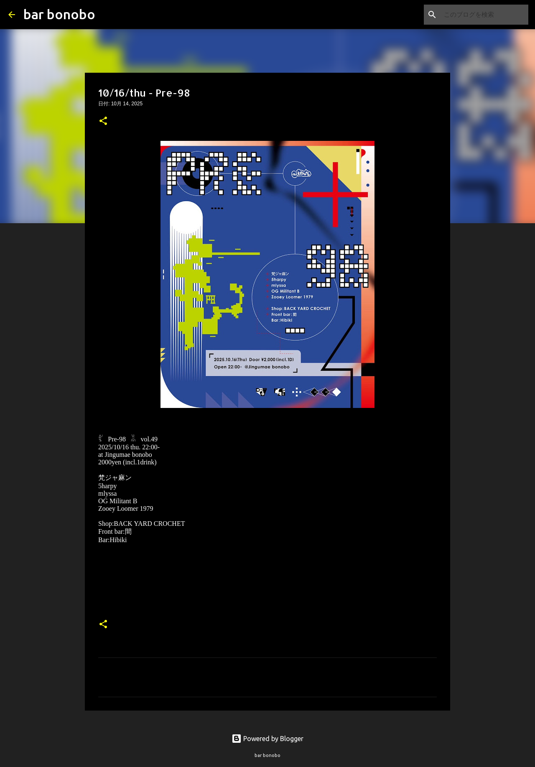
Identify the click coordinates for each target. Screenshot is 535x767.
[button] (103, 121)
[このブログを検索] (484, 15)
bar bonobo (59, 14)
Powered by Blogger (267, 738)
